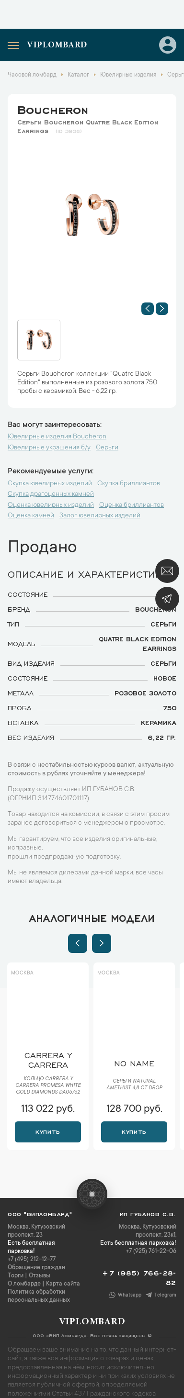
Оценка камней (31, 516)
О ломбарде (24, 1284)
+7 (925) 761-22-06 (151, 1251)
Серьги (107, 448)
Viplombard (57, 45)
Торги (15, 1276)
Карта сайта (63, 1284)
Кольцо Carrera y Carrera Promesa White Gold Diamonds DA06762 (47, 1086)
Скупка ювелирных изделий (50, 484)
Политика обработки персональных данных (39, 1296)
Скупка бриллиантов (128, 484)
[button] (147, 308)
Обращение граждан (36, 1267)
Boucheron (52, 108)
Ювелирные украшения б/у (49, 448)
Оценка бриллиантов (131, 505)
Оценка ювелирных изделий (51, 505)
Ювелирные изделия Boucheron (57, 437)
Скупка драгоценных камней (51, 494)
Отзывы (39, 1276)
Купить (47, 1131)
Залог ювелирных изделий (99, 516)
